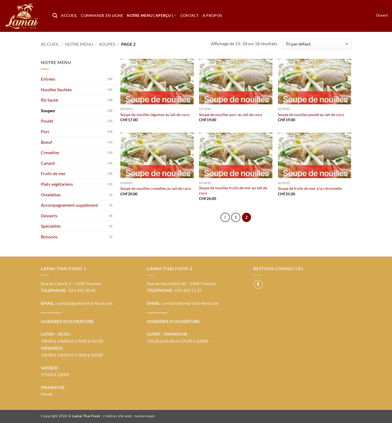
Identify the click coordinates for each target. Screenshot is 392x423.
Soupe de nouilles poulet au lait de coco (311, 114)
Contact (189, 15)
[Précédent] (225, 217)
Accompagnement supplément (69, 205)
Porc (45, 131)
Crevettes (50, 152)
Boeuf (46, 142)
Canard (48, 163)
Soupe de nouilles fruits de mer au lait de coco (233, 190)
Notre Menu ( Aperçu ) (152, 15)
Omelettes (51, 194)
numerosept (144, 415)
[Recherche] (55, 15)
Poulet (47, 120)
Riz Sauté (49, 99)
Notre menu (79, 44)
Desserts (49, 215)
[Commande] (316, 44)
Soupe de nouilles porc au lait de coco (230, 114)
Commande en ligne (102, 15)
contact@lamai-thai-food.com (84, 303)
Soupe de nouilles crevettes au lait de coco (155, 188)
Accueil (69, 15)
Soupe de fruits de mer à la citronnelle (310, 188)
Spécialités (51, 226)
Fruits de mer (53, 173)
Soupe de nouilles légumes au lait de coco (154, 114)
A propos (212, 15)
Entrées (48, 78)
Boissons (49, 236)
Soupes (107, 44)
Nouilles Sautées (56, 89)
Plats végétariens (57, 184)
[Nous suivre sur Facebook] (258, 284)
